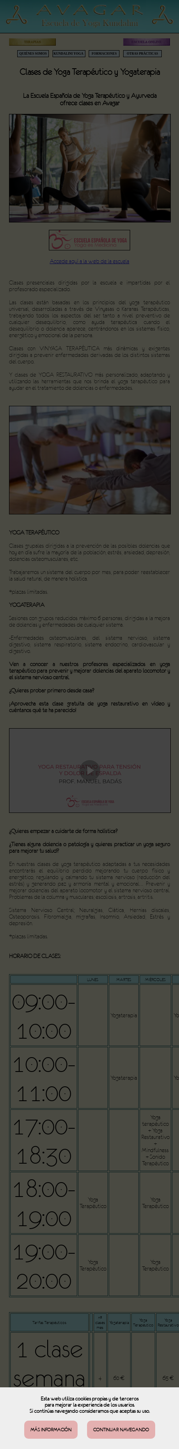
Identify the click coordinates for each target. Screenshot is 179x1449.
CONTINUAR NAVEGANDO (121, 1430)
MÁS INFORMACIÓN (50, 1430)
